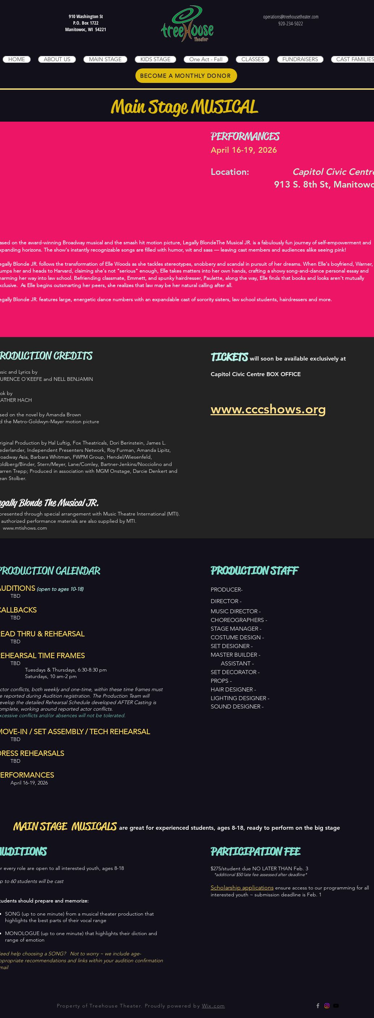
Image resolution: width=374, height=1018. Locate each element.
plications (261, 887)
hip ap (240, 887)
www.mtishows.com (25, 528)
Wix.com (213, 1005)
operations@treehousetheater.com (291, 16)
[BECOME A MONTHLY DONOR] (186, 75)
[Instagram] (327, 1005)
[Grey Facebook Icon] (318, 1005)
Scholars (221, 887)
